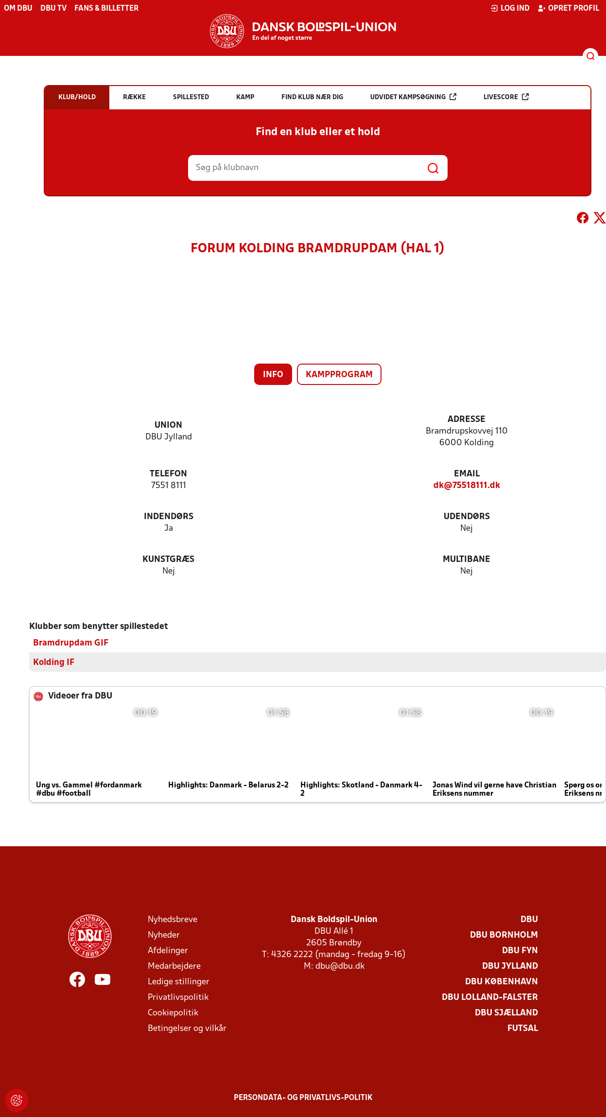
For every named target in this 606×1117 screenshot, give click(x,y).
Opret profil (568, 8)
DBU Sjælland (506, 1013)
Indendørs (168, 517)
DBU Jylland (510, 966)
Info (273, 375)
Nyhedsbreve (172, 920)
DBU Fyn (520, 951)
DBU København (501, 982)
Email (467, 474)
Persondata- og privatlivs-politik (303, 1098)
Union (168, 425)
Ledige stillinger (178, 982)
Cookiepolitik (173, 1013)
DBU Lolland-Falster (490, 998)
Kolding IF (53, 663)
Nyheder (164, 935)
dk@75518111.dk (466, 486)
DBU (529, 920)
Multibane (466, 560)
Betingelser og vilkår (187, 1029)
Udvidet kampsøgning (413, 97)
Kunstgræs (168, 560)
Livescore (506, 97)
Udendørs (467, 517)
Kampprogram (339, 375)
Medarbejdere (174, 966)
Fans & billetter (106, 8)
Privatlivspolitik (178, 998)
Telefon (168, 474)
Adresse (466, 420)
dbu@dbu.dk (339, 966)
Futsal (522, 1029)
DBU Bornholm (504, 935)
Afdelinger (168, 951)
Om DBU (18, 8)
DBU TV (53, 8)
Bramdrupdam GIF (70, 643)
